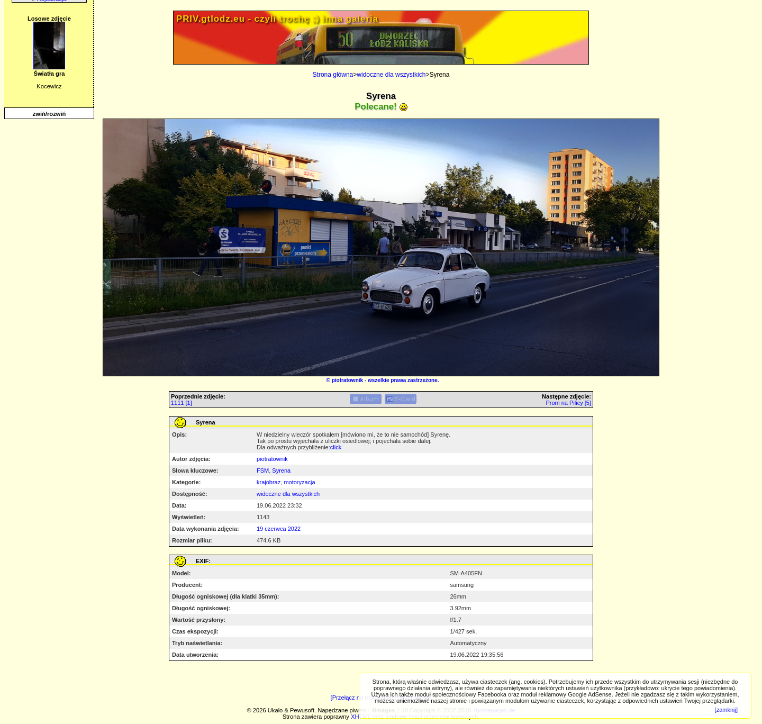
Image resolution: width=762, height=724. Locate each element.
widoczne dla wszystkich (391, 74)
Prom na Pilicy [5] (568, 403)
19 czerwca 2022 (279, 529)
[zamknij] (726, 710)
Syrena (281, 470)
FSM (263, 470)
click (335, 447)
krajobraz (268, 482)
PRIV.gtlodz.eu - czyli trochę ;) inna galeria (277, 19)
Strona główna (333, 74)
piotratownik (347, 380)
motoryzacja (299, 482)
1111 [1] (181, 403)
